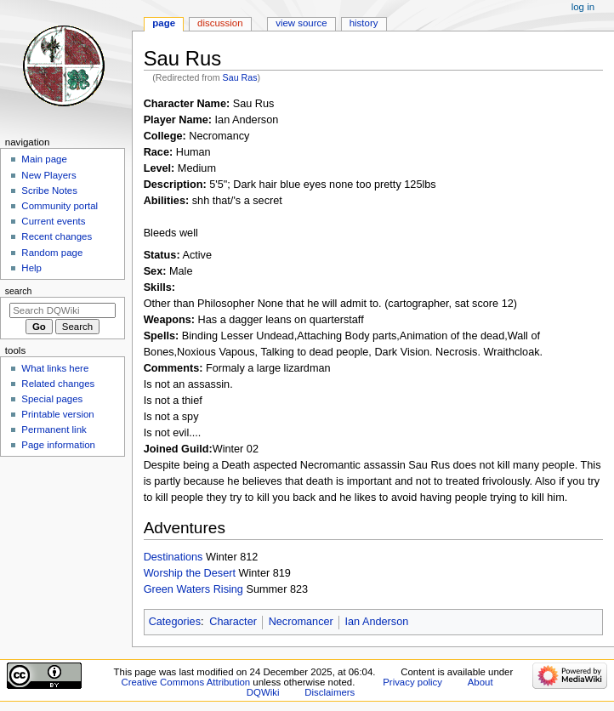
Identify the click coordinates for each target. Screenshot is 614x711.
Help (31, 268)
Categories (175, 622)
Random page (51, 252)
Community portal (59, 206)
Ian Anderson (376, 622)
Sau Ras (240, 77)
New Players (48, 175)
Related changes (57, 383)
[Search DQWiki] (62, 310)
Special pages (51, 399)
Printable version (57, 414)
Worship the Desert (190, 573)
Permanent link (53, 429)
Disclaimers (329, 692)
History (364, 23)
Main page (44, 159)
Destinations (173, 557)
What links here (54, 368)
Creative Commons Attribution (185, 682)
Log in (582, 7)
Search (18, 291)
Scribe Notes (49, 190)
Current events (53, 221)
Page (163, 23)
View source (301, 23)
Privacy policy (412, 682)
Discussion (219, 23)
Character (233, 622)
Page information (58, 445)
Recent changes (56, 236)
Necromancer (301, 622)
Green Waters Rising (193, 589)
